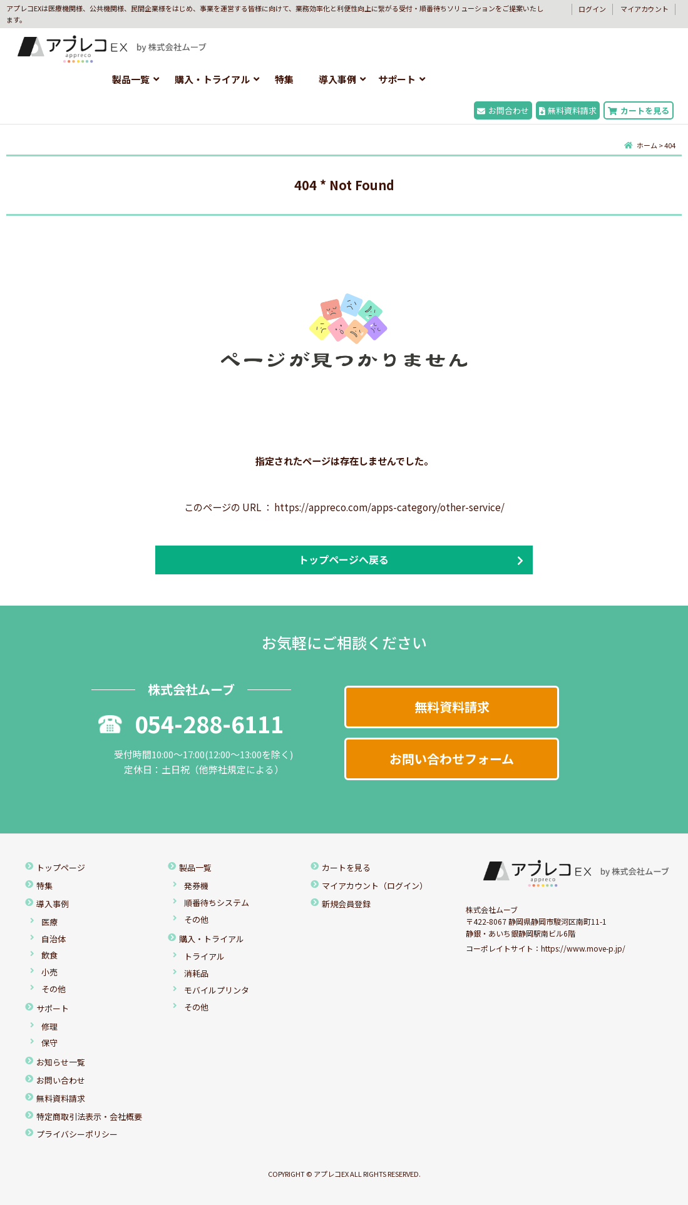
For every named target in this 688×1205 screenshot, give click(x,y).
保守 (49, 1043)
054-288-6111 (191, 723)
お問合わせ (503, 110)
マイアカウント (644, 9)
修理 (49, 1026)
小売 (49, 972)
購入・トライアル (212, 79)
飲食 (49, 955)
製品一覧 (131, 79)
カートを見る (638, 110)
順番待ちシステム (216, 902)
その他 (53, 989)
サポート (397, 79)
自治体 (53, 939)
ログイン (592, 9)
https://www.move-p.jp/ (583, 948)
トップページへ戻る (344, 559)
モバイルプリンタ (216, 990)
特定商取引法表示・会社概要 (89, 1116)
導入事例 (337, 79)
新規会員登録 (346, 904)
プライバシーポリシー (77, 1134)
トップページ (60, 867)
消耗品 (196, 973)
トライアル (204, 956)
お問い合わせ (60, 1080)
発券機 (196, 886)
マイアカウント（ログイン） (375, 886)
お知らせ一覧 (60, 1062)
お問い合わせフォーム (451, 759)
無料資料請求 (568, 110)
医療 (49, 922)
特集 (284, 79)
